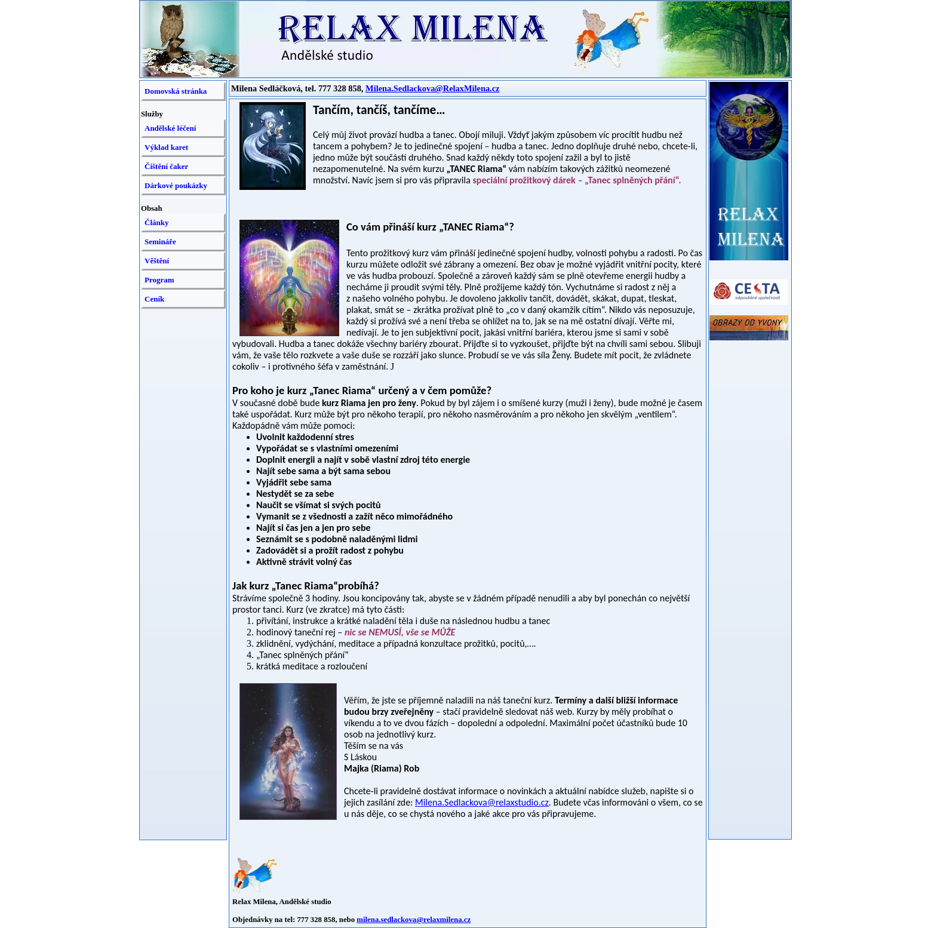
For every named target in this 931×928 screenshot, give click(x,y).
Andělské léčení (170, 128)
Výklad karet (166, 147)
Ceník (154, 298)
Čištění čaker (166, 166)
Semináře (160, 241)
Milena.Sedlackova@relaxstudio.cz (482, 802)
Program (159, 279)
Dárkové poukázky (176, 185)
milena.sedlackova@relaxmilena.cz (414, 919)
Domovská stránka (176, 91)
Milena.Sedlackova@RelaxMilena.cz (432, 88)
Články (156, 222)
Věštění (157, 260)
